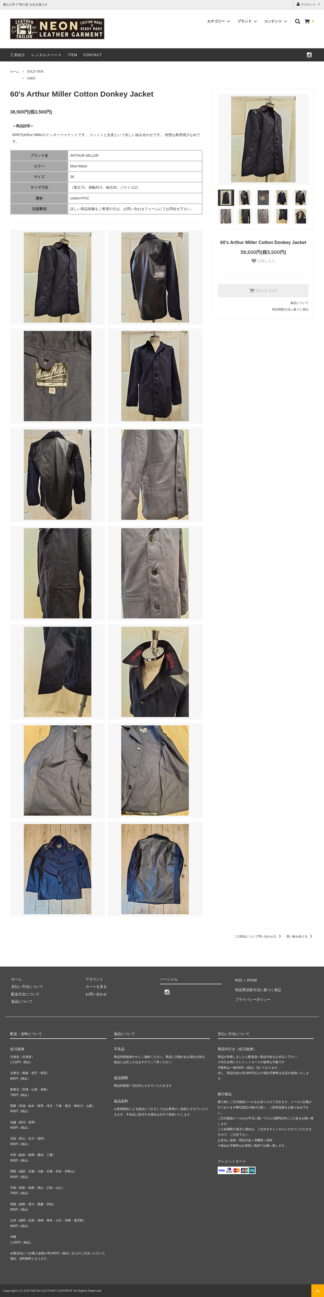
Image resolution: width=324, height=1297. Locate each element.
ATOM (249, 979)
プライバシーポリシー (252, 994)
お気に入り (263, 260)
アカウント (308, 4)
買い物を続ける (300, 936)
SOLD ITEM (35, 71)
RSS (238, 979)
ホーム (14, 71)
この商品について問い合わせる (258, 936)
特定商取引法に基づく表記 (290, 309)
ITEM (72, 55)
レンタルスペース (46, 55)
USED (31, 78)
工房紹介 (17, 55)
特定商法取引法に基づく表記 (257, 987)
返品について (299, 303)
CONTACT (92, 55)
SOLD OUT (263, 290)
